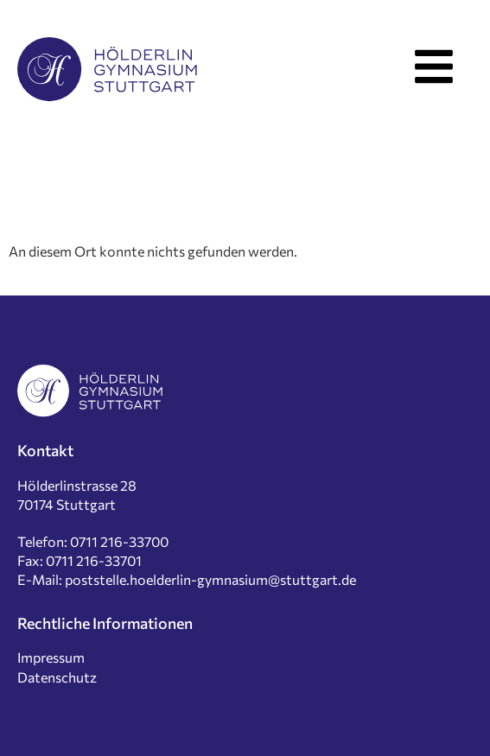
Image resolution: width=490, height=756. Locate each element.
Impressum (51, 657)
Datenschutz (57, 677)
